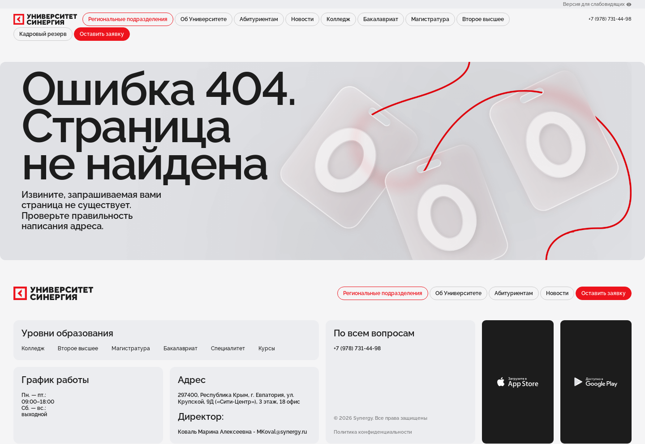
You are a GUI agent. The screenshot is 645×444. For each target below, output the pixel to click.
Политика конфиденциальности (373, 432)
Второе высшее (483, 19)
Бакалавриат (380, 19)
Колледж (338, 19)
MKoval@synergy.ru (282, 432)
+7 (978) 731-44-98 (610, 19)
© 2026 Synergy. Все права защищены (380, 418)
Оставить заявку (102, 34)
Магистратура (430, 19)
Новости (302, 19)
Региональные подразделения (128, 19)
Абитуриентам (259, 19)
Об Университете (204, 19)
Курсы (266, 348)
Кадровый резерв (43, 34)
